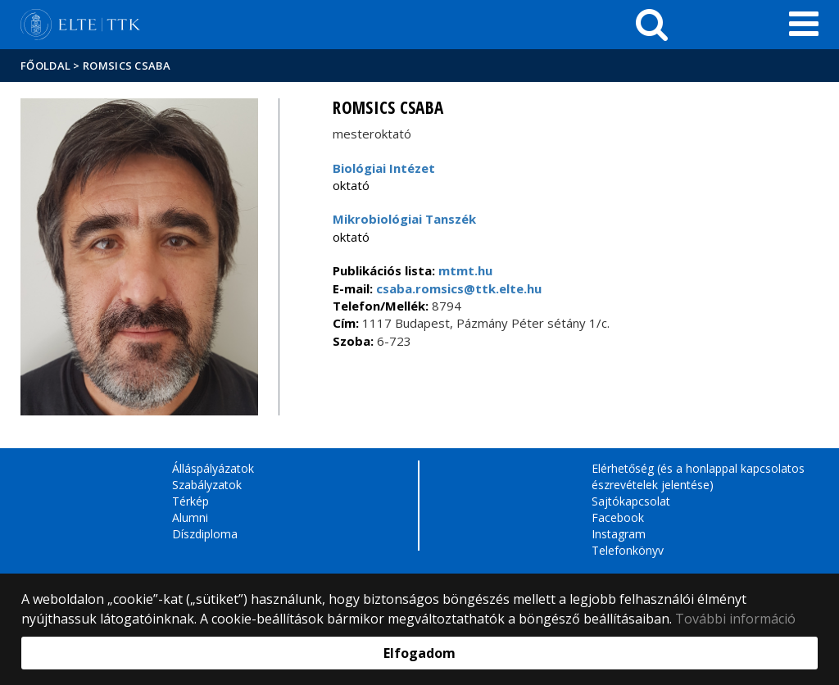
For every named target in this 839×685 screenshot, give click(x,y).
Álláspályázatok (213, 468)
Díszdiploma (205, 534)
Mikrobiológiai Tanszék (404, 219)
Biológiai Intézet (384, 168)
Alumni (190, 517)
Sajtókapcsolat (631, 501)
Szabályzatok (207, 484)
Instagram (619, 534)
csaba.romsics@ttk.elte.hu (457, 288)
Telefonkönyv (628, 550)
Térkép (190, 501)
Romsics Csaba (126, 65)
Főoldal (46, 65)
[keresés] (652, 24)
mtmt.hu (465, 270)
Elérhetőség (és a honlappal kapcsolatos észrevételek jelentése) (698, 476)
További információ (735, 619)
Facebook (618, 517)
